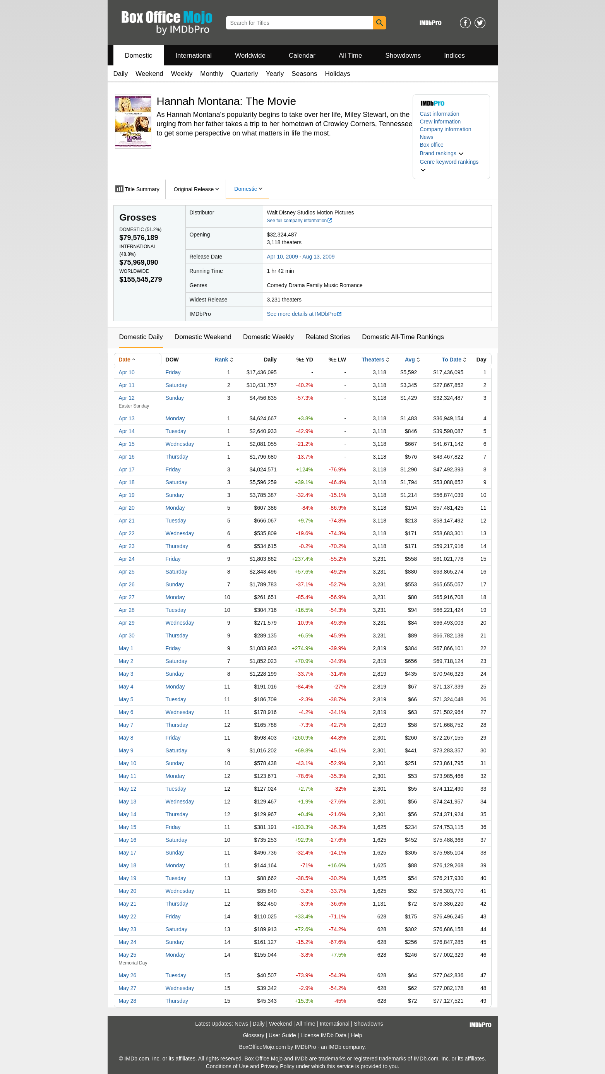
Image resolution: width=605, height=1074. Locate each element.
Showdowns (403, 55)
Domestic (139, 55)
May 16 (128, 840)
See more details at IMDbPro (305, 314)
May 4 (126, 686)
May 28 (128, 1001)
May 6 (126, 712)
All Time (350, 55)
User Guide (282, 1035)
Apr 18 (127, 482)
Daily (120, 73)
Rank (221, 359)
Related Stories (327, 337)
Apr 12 (127, 398)
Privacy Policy (277, 1066)
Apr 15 (127, 444)
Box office (432, 145)
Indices (454, 55)
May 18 (128, 865)
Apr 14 (127, 431)
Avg (410, 359)
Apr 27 (127, 597)
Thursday (177, 457)
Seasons (304, 73)
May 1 (126, 648)
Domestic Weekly (268, 337)
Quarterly (244, 73)
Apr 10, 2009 (282, 257)
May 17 (128, 853)
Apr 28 (127, 610)
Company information (445, 129)
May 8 (126, 738)
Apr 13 (127, 418)
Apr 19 (127, 495)
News (427, 137)
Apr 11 (127, 385)
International (193, 55)
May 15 (128, 827)
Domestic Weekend (203, 337)
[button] (442, 153)
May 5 (126, 699)
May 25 (128, 955)
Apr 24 (127, 559)
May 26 (128, 975)
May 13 (128, 801)
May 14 (128, 814)
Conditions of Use (227, 1066)
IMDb (334, 1047)
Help (356, 1035)
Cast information (439, 114)
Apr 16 (127, 457)
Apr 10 (127, 372)
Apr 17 (127, 469)
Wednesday (180, 444)
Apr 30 (127, 635)
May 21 (128, 904)
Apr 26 (127, 584)
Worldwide (250, 55)
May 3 (126, 674)
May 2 (126, 661)
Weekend (149, 73)
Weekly (181, 73)
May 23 (128, 929)
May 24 (128, 942)
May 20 (128, 891)
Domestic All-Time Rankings (403, 337)
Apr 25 (127, 572)
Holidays (337, 73)
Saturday (176, 385)
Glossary (253, 1035)
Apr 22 (127, 533)
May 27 (128, 988)
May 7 (126, 725)
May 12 (128, 789)
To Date (451, 359)
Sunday (175, 398)
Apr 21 (127, 520)
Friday (173, 372)
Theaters (373, 359)
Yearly (275, 73)
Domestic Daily (141, 337)
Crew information (440, 121)
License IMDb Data (323, 1035)
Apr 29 (127, 623)
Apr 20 (127, 508)
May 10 (128, 763)
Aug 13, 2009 (318, 257)
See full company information (300, 220)
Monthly (211, 73)
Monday (175, 418)
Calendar (302, 55)
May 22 (128, 916)
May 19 (128, 878)
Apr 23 (127, 546)
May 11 (128, 776)
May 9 (126, 750)
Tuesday (176, 431)
